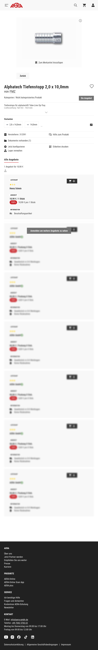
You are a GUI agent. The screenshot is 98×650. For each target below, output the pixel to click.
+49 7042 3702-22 (20, 623)
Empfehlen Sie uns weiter (15, 560)
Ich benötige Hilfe (12, 597)
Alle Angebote (11, 159)
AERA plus (8, 585)
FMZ (13, 91)
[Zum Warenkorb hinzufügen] (72, 181)
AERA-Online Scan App (14, 582)
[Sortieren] (5, 170)
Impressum (66, 644)
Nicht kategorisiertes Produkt (29, 97)
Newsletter (9, 607)
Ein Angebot (86, 98)
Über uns (8, 553)
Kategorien (9, 97)
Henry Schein (15, 188)
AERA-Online (9, 579)
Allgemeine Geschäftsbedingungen (42, 644)
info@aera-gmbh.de (19, 619)
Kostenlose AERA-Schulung (16, 604)
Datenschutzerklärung (14, 644)
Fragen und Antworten (14, 601)
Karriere (7, 567)
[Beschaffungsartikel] (11, 213)
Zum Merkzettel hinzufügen (51, 62)
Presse (7, 563)
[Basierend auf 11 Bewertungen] (12, 184)
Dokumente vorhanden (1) (19, 140)
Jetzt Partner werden (13, 557)
